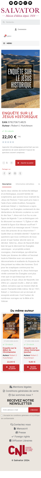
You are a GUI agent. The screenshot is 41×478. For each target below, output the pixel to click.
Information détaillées (25, 184)
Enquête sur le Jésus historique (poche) (31, 349)
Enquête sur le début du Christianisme (9, 349)
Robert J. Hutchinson (21, 125)
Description (6, 184)
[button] (25, 163)
